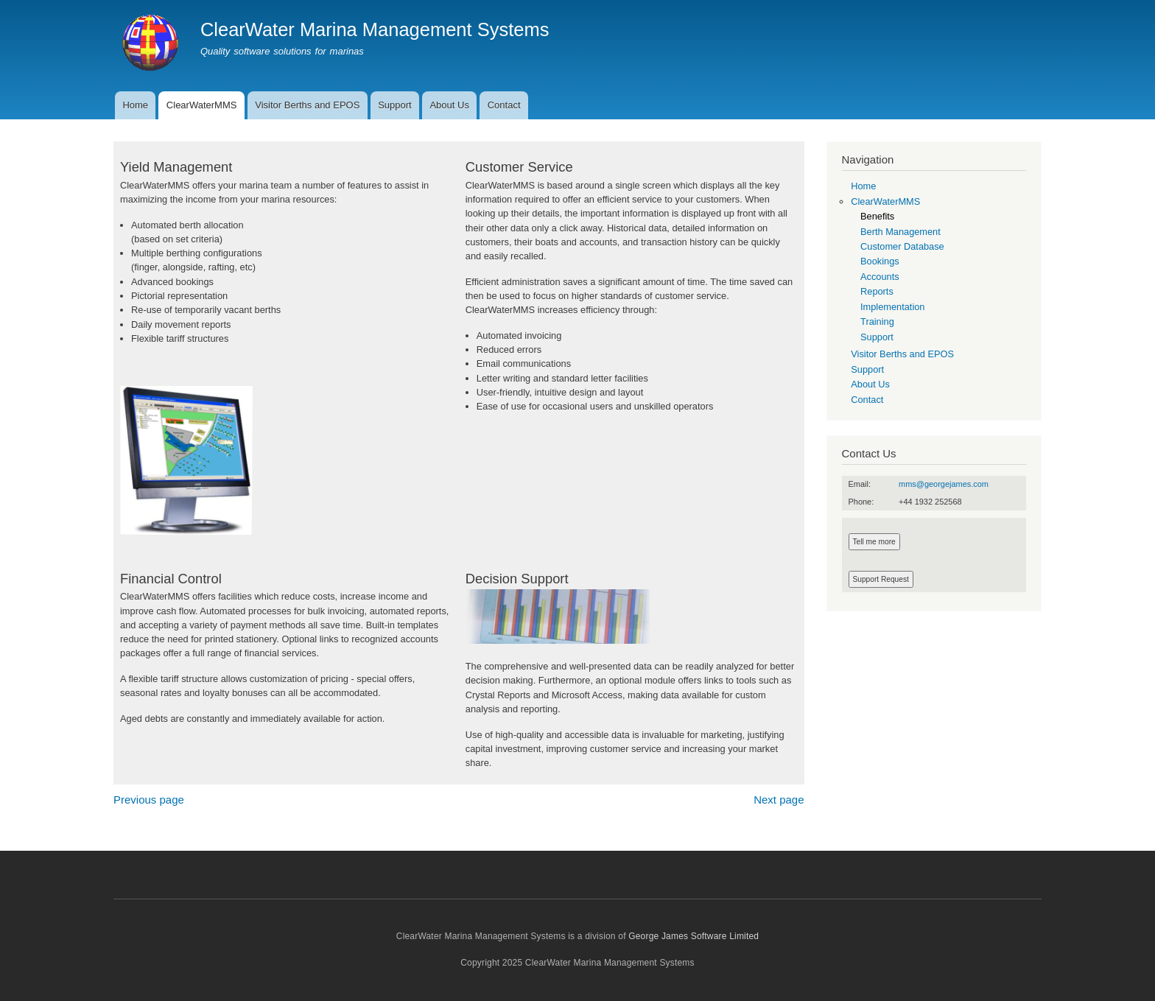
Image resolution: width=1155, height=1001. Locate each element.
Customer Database (902, 246)
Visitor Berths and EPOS (307, 104)
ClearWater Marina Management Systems (375, 29)
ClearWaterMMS (201, 104)
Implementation (892, 306)
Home (135, 104)
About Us (448, 104)
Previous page (148, 799)
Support (395, 104)
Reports (877, 291)
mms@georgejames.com (944, 484)
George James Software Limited (693, 936)
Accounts (879, 276)
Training (877, 321)
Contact (504, 104)
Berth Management (900, 231)
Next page (779, 799)
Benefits (877, 216)
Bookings (879, 261)
